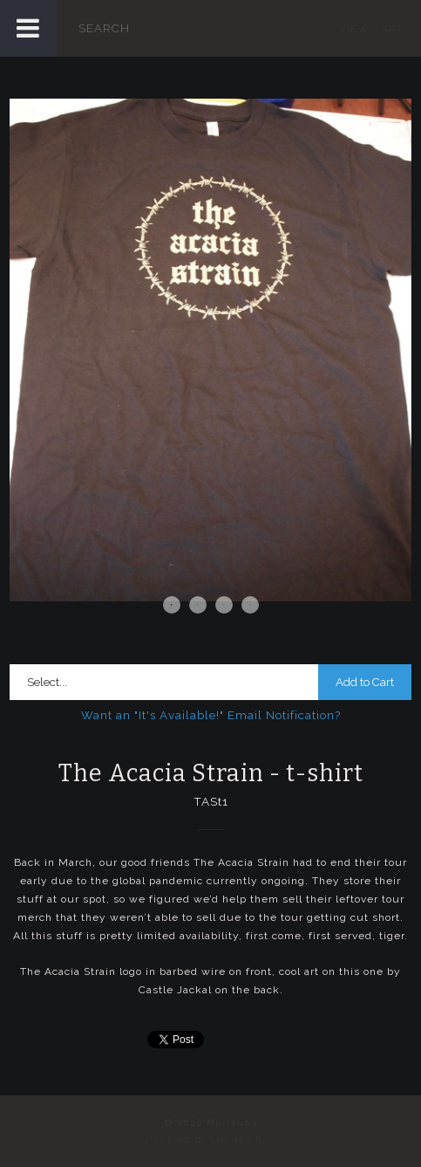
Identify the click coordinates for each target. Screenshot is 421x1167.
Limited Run (243, 1139)
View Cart (371, 29)
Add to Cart (365, 682)
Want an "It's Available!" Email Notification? (211, 715)
